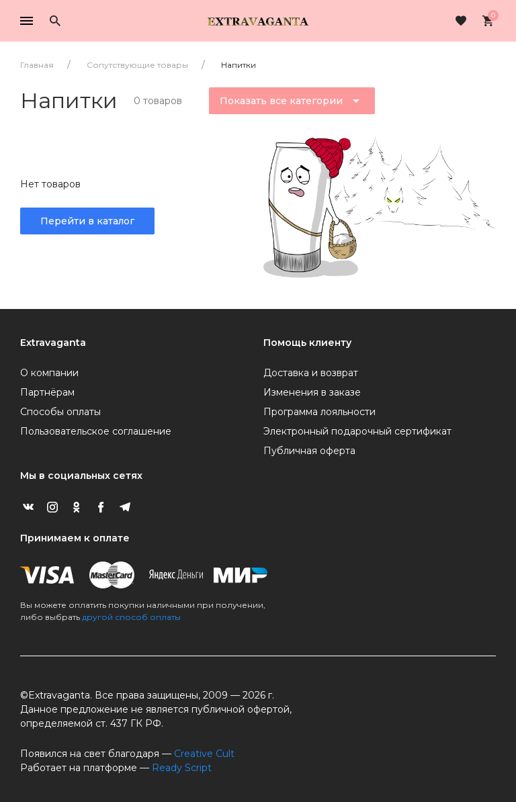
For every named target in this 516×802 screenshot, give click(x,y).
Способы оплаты (60, 412)
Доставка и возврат (310, 373)
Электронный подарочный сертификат (357, 431)
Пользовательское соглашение (95, 431)
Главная (37, 65)
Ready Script (182, 768)
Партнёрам (47, 392)
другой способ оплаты (131, 617)
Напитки (238, 65)
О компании (49, 373)
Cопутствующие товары (137, 65)
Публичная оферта (309, 451)
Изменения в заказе (312, 392)
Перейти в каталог (87, 221)
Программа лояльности (319, 412)
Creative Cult (204, 754)
